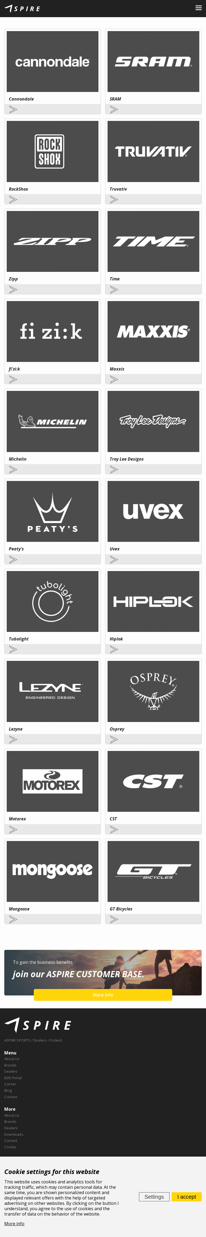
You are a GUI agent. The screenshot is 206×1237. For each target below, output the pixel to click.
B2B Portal (13, 1077)
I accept (186, 1197)
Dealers (10, 1071)
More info (103, 995)
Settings (154, 1197)
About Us (12, 1058)
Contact (10, 1096)
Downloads (13, 1134)
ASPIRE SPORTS (17, 1040)
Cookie (10, 1147)
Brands (10, 1065)
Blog (8, 1090)
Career (10, 1084)
